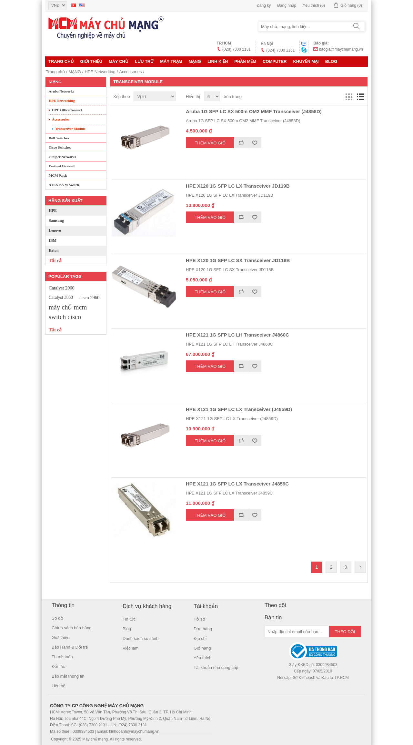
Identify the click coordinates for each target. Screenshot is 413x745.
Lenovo (55, 230)
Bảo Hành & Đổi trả (70, 647)
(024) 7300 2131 (280, 50)
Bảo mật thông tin (68, 676)
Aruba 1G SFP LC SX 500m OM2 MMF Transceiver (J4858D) (254, 111)
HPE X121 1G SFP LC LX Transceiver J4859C (237, 483)
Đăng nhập (286, 5)
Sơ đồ (57, 618)
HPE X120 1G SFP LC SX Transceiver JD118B (238, 260)
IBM (52, 240)
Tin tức (129, 619)
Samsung (56, 220)
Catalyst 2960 (62, 287)
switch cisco (65, 316)
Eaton (54, 250)
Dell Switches (59, 138)
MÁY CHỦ (118, 61)
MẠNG (195, 61)
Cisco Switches (60, 147)
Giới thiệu (91, 61)
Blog (331, 61)
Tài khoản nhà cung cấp (216, 667)
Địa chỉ (200, 638)
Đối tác (58, 666)
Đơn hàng (203, 628)
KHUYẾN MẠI (305, 61)
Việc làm (130, 648)
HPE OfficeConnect (67, 110)
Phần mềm (245, 61)
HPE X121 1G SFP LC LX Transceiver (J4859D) (239, 409)
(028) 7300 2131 (236, 49)
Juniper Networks (62, 157)
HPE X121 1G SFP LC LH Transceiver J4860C (237, 335)
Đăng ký (264, 5)
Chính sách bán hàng (72, 627)
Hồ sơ (199, 619)
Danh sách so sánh (140, 638)
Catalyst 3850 (61, 297)
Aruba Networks (61, 91)
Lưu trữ (144, 61)
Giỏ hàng (202, 648)
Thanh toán (62, 656)
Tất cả (55, 260)
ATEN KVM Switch (64, 185)
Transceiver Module (70, 129)
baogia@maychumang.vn (341, 49)
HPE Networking (100, 71)
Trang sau (360, 567)
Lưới (349, 97)
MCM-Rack (58, 175)
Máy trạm (171, 61)
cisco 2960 (89, 297)
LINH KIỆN (217, 61)
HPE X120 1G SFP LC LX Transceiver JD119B (238, 186)
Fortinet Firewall (62, 166)
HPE (53, 210)
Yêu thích (202, 657)
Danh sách (360, 97)
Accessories (130, 71)
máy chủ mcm (68, 307)
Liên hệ (58, 685)
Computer (275, 61)
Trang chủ (61, 61)
